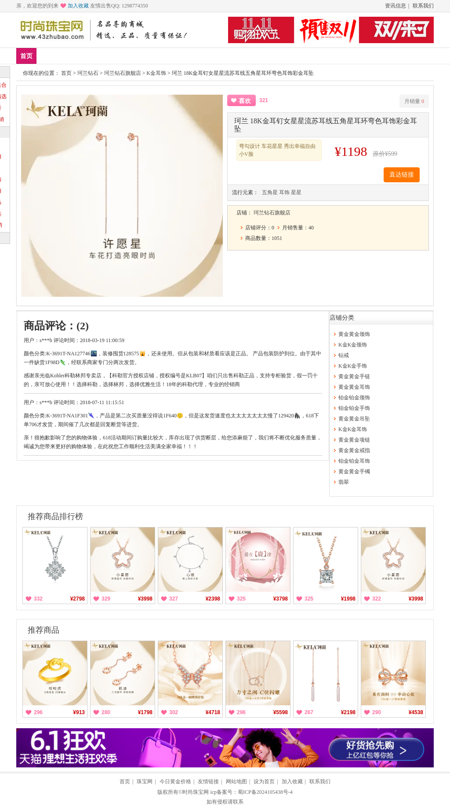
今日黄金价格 (175, 781)
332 (38, 599)
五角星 (270, 192)
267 (309, 712)
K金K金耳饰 (352, 429)
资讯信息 (395, 6)
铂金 (153, 55)
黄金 (127, 55)
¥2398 (213, 599)
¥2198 (348, 712)
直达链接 (401, 174)
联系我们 (423, 6)
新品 (49, 55)
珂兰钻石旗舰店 (122, 73)
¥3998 (145, 599)
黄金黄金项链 (354, 440)
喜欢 (245, 101)
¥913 (79, 712)
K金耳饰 (156, 73)
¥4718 (213, 712)
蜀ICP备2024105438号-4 (265, 792)
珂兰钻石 (87, 73)
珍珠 (205, 55)
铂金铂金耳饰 (354, 461)
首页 (26, 56)
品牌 (101, 55)
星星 (296, 192)
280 (106, 712)
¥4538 (416, 712)
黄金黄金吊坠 (354, 419)
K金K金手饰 (352, 366)
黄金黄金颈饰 (354, 334)
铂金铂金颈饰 (354, 397)
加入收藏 (78, 6)
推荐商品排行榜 (55, 516)
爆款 (75, 55)
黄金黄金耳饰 (354, 387)
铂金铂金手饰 (354, 408)
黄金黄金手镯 (354, 471)
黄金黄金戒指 (354, 450)
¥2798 (77, 599)
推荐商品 (43, 630)
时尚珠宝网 (195, 792)
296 (38, 712)
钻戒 (179, 55)
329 (106, 599)
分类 (231, 55)
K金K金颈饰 (352, 345)
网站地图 (236, 781)
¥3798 (280, 599)
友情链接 (208, 781)
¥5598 (280, 712)
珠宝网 (144, 781)
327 (173, 599)
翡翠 (343, 482)
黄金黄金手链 (354, 376)
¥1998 (348, 599)
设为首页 (264, 781)
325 (241, 599)
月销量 (414, 101)
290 (376, 712)
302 (173, 712)
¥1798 (145, 712)
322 (376, 599)
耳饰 (284, 192)
